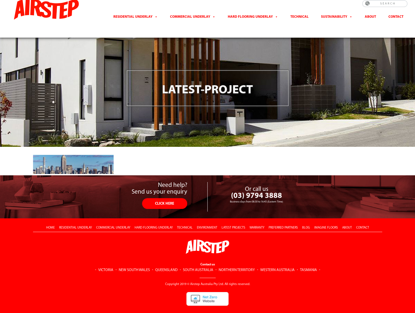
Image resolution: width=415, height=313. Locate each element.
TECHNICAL (185, 218)
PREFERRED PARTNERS (283, 218)
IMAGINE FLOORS (326, 218)
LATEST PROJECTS (233, 218)
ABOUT (347, 218)
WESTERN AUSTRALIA (277, 261)
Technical (299, 21)
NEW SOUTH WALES (134, 261)
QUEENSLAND (166, 261)
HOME (50, 218)
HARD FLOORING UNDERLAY (154, 218)
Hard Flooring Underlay (250, 21)
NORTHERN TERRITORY (237, 261)
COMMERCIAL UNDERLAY (113, 218)
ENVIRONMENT (207, 218)
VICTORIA (105, 261)
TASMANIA (308, 261)
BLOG (306, 218)
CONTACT (395, 21)
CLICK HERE (164, 194)
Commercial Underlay (190, 21)
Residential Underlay (133, 21)
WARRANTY (257, 218)
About (370, 21)
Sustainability (334, 21)
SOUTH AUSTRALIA (198, 261)
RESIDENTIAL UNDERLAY (75, 218)
